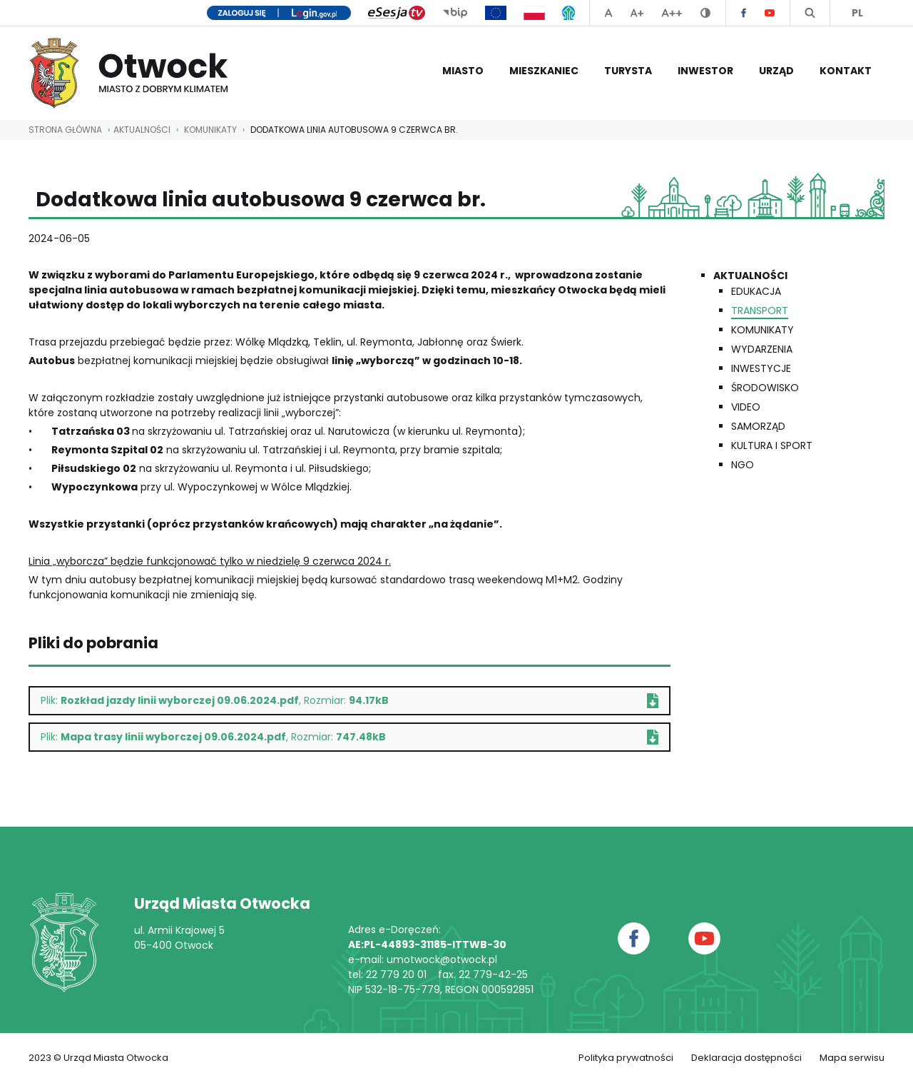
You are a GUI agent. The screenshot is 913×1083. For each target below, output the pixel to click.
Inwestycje (761, 368)
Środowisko (765, 388)
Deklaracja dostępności (746, 1057)
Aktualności (750, 275)
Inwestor (705, 71)
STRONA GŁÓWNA (65, 130)
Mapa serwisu (852, 1057)
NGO (742, 465)
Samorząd (758, 426)
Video (745, 407)
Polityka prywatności (625, 1057)
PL (857, 13)
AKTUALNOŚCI (141, 130)
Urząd (776, 71)
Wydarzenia (761, 349)
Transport (759, 310)
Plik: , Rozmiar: (349, 700)
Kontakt (846, 71)
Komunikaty (210, 130)
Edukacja (756, 291)
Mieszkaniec (543, 71)
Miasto (463, 71)
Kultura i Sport (771, 445)
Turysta (628, 71)
